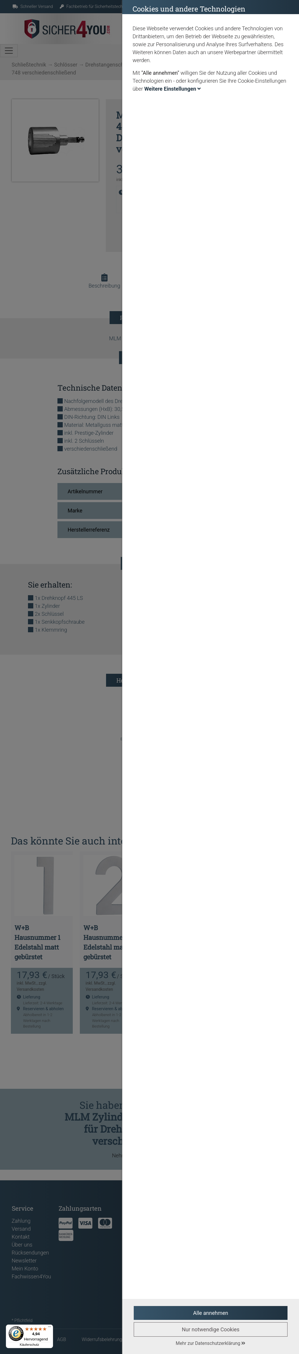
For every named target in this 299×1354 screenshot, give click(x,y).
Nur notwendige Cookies (210, 1329)
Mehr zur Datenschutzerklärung (211, 1343)
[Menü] (49, 1328)
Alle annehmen (210, 1313)
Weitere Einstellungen (172, 89)
